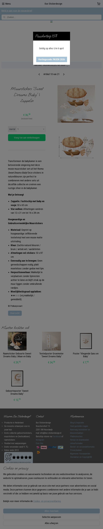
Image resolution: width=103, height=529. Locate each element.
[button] (51, 59)
